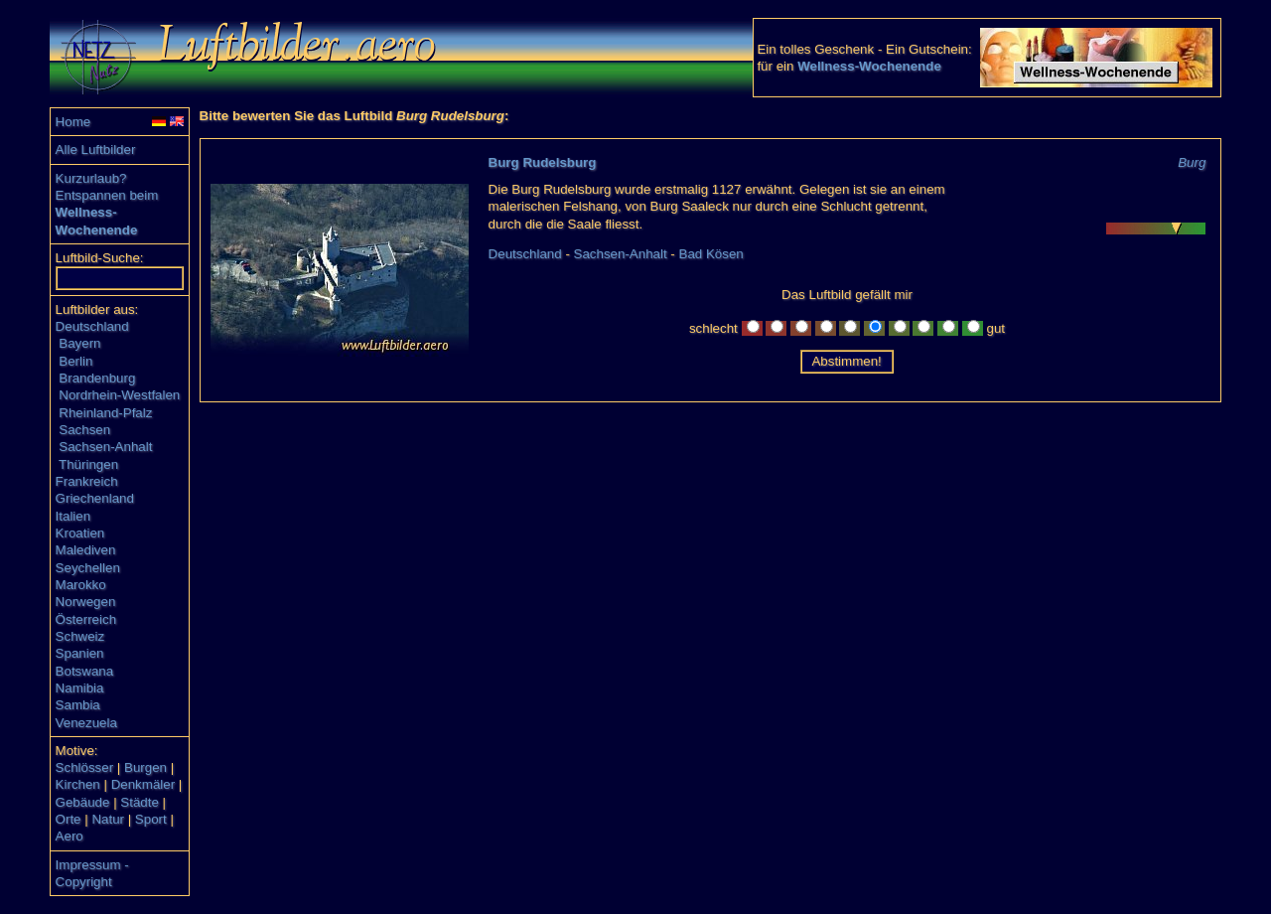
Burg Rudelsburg (543, 162)
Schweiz (80, 636)
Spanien (80, 653)
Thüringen (88, 464)
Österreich (86, 619)
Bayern (79, 343)
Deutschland (92, 326)
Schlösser (85, 767)
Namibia (80, 688)
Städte (139, 802)
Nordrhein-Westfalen (119, 394)
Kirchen (78, 784)
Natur (107, 819)
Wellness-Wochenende (869, 66)
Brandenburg (97, 378)
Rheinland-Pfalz (105, 412)
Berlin (75, 361)
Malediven (86, 549)
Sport (151, 819)
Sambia (78, 704)
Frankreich (87, 481)
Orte (68, 819)
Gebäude (83, 802)
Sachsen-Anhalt (105, 446)
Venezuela (86, 722)
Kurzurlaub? (91, 178)
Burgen (145, 767)
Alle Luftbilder (96, 149)
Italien (73, 516)
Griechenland (95, 498)
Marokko (81, 584)
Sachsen (84, 429)
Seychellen (88, 567)
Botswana (85, 671)
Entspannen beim (107, 195)
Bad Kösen (711, 253)
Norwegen (86, 601)
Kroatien (80, 533)
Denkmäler (143, 784)
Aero (69, 836)
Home (73, 121)
